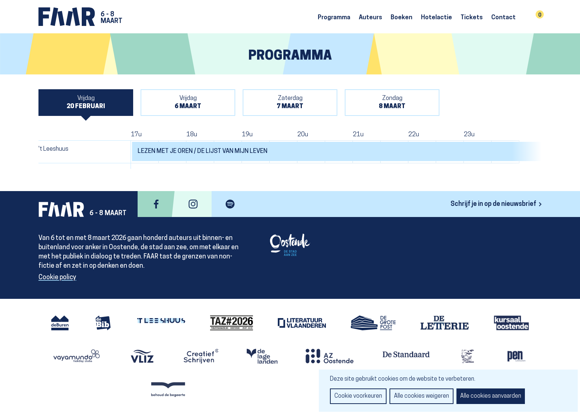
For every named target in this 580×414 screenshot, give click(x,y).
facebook (156, 204)
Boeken (401, 18)
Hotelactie (436, 18)
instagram (193, 204)
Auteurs (370, 18)
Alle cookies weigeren (421, 396)
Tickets (472, 18)
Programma (334, 18)
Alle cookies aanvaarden (490, 396)
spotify (230, 204)
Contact (503, 18)
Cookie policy (57, 277)
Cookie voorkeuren (358, 396)
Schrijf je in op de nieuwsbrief (493, 204)
